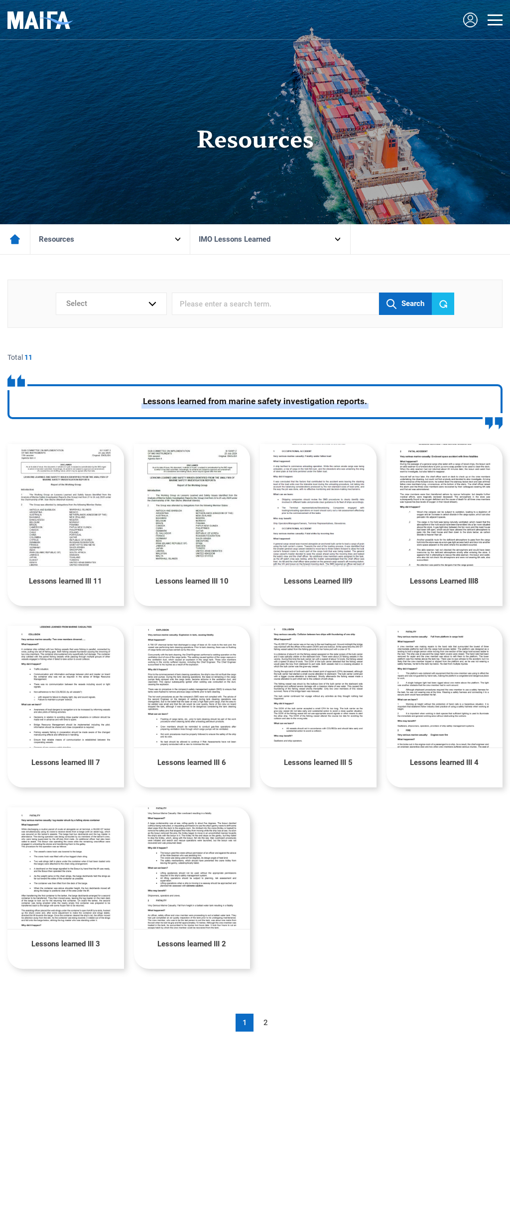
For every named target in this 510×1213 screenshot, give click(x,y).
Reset (443, 304)
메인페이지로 (15, 239)
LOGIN (470, 19)
